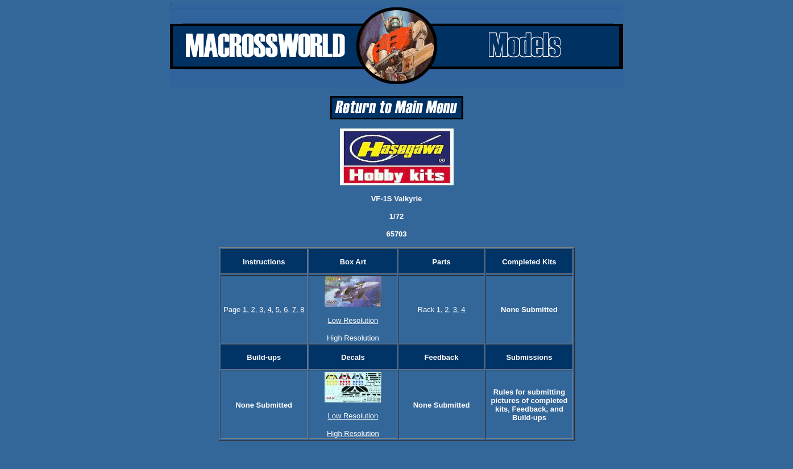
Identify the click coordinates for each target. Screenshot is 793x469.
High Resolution (353, 433)
